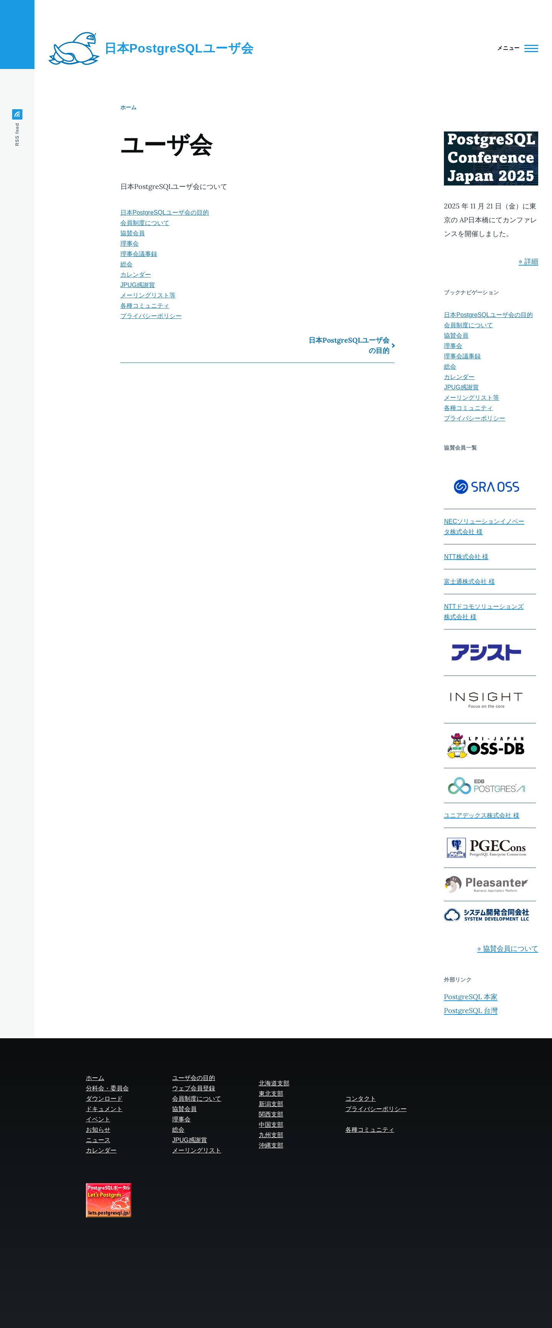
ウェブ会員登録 (193, 1088)
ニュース (98, 1140)
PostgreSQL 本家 (471, 996)
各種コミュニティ (144, 305)
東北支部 (271, 1093)
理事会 (129, 243)
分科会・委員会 (107, 1088)
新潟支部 (271, 1104)
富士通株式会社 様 (469, 581)
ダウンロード (104, 1098)
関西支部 (271, 1114)
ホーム (128, 107)
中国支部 (271, 1124)
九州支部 (271, 1135)
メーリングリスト (196, 1150)
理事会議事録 (138, 254)
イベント (98, 1119)
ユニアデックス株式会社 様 (481, 815)
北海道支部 (274, 1083)
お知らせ (98, 1129)
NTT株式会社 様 (466, 556)
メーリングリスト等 (148, 295)
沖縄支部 (271, 1145)
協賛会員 (132, 233)
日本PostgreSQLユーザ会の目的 (164, 212)
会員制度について (144, 223)
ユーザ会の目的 (193, 1078)
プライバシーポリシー (151, 316)
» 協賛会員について (507, 948)
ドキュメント (104, 1109)
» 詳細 (528, 261)
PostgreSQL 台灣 (471, 1010)
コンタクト (360, 1098)
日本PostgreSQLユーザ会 (178, 48)
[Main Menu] (515, 48)
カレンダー (135, 274)
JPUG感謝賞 (137, 285)
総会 (126, 264)
